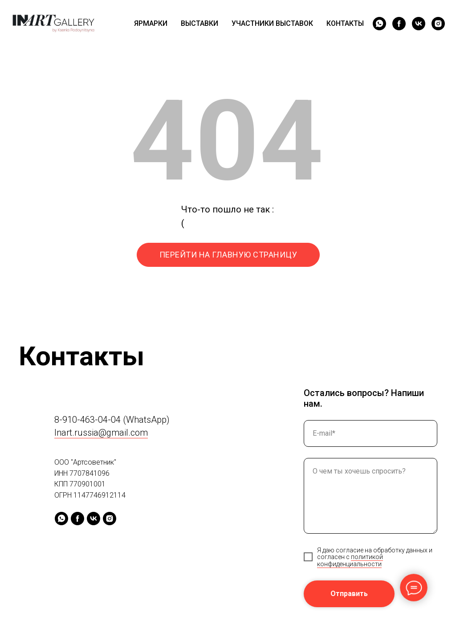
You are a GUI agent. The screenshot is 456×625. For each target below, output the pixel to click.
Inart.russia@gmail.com (101, 432)
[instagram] (438, 23)
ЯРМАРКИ (150, 23)
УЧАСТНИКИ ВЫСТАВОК (272, 23)
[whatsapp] (379, 23)
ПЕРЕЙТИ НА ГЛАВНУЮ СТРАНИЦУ (228, 254)
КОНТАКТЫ (345, 23)
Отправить (349, 593)
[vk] (418, 23)
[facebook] (399, 23)
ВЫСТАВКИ (199, 23)
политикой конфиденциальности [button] (350, 560)
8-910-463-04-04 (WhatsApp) (112, 419)
